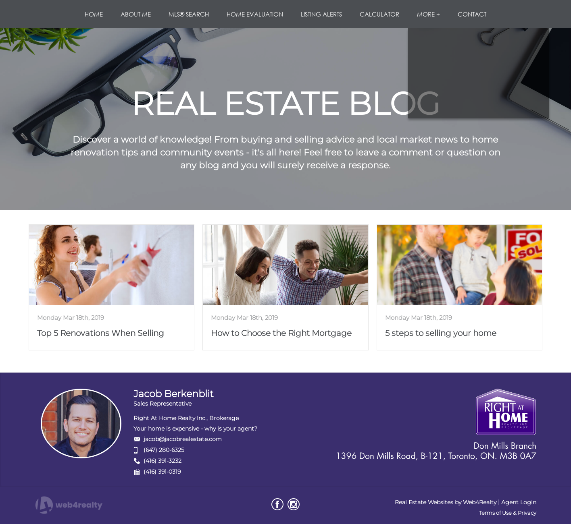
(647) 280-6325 (164, 450)
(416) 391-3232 (162, 460)
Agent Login (518, 502)
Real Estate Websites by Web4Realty (445, 502)
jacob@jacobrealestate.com (183, 439)
